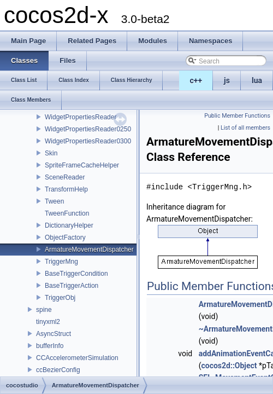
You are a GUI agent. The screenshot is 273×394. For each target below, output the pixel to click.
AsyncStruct (53, 334)
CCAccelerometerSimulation (77, 358)
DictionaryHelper (69, 225)
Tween (54, 201)
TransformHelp (66, 189)
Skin (51, 153)
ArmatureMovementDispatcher (89, 249)
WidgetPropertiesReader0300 (88, 141)
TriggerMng (61, 261)
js (227, 80)
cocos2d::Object (229, 365)
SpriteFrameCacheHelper (82, 165)
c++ (196, 80)
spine (44, 310)
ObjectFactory (65, 237)
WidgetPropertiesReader (80, 117)
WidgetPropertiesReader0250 (88, 129)
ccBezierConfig (58, 370)
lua (257, 80)
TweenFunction (67, 213)
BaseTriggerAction (71, 285)
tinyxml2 (48, 322)
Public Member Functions (237, 115)
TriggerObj (60, 298)
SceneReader (65, 177)
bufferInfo (49, 346)
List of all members (245, 127)
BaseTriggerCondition (76, 273)
